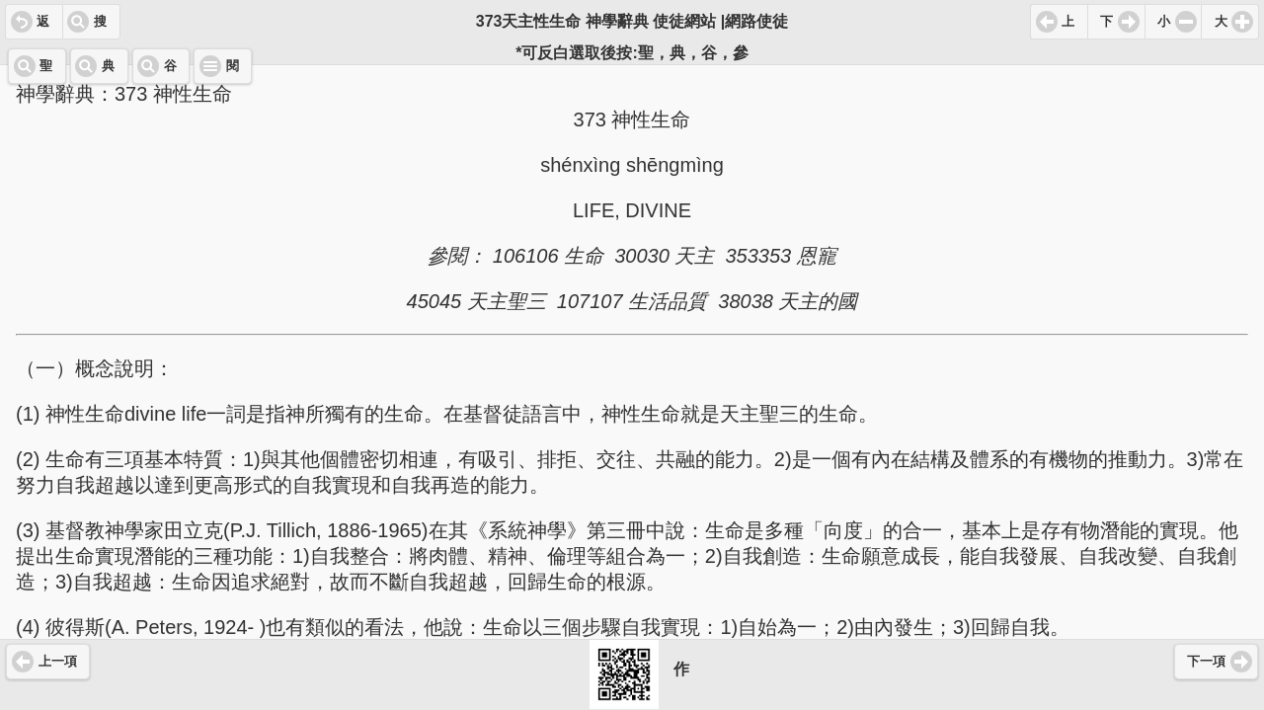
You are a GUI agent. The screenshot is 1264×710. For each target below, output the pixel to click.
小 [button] (1163, 22)
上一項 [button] (58, 662)
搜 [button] (100, 22)
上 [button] (1068, 22)
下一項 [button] (1206, 662)
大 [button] (1221, 22)
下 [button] (1106, 22)
